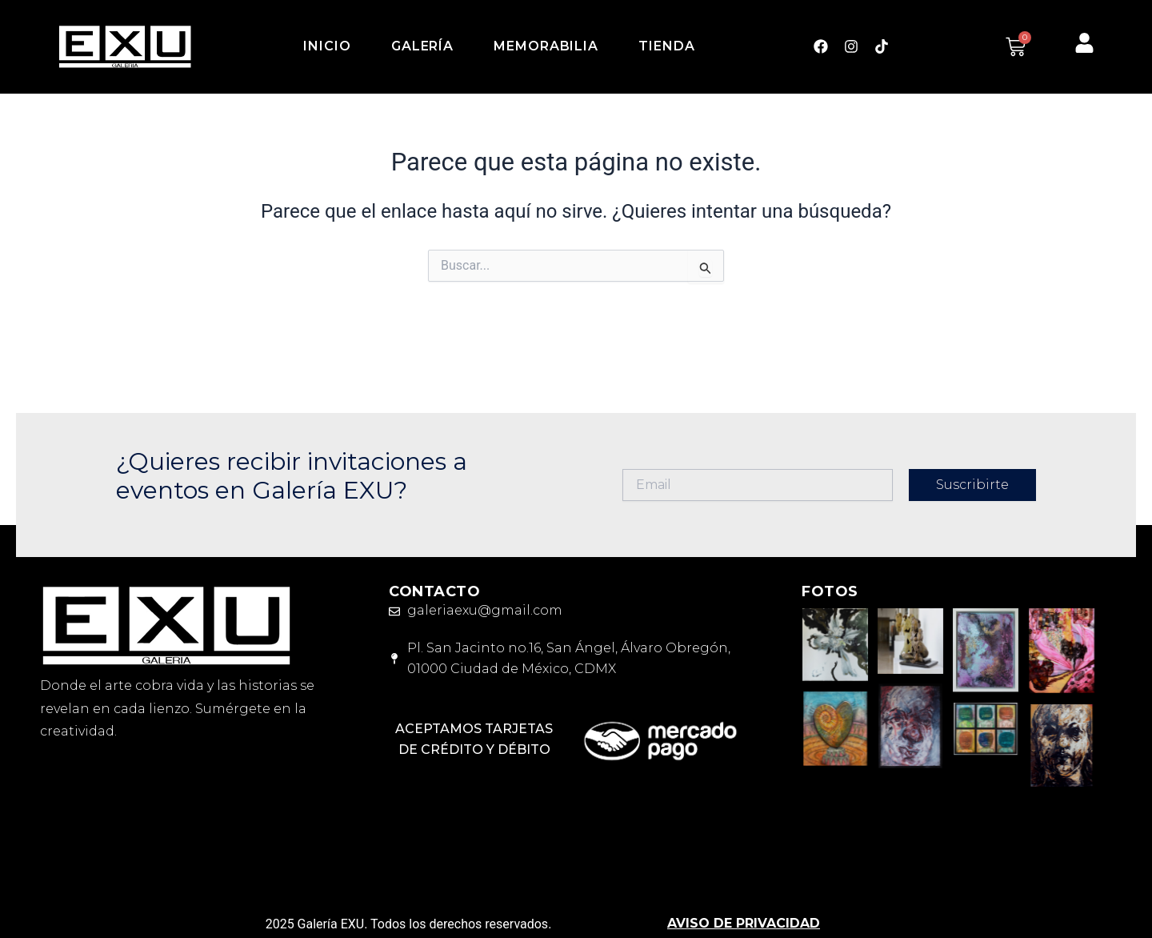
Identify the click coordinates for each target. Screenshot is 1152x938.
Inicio (326, 46)
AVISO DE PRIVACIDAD (743, 923)
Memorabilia (546, 46)
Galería (422, 46)
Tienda (666, 46)
